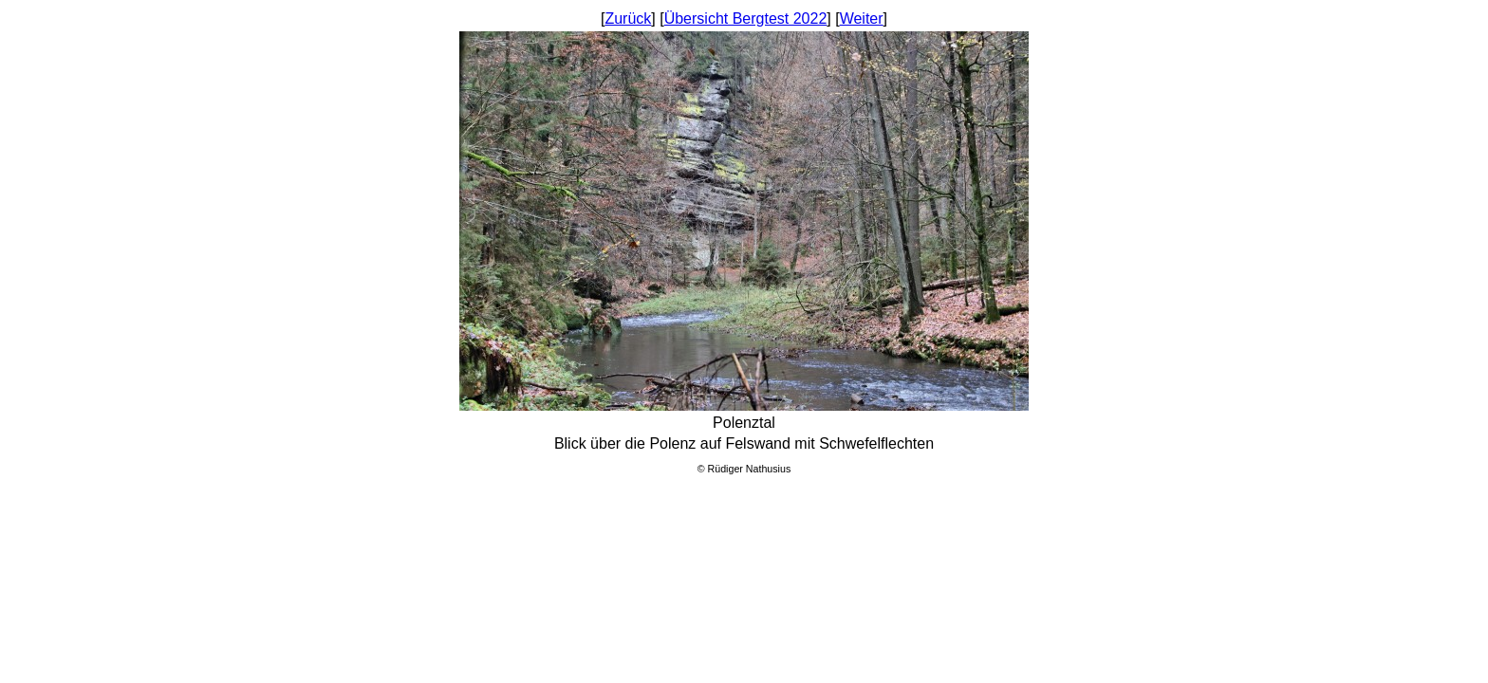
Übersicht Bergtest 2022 (746, 18)
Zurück (627, 18)
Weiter (862, 18)
